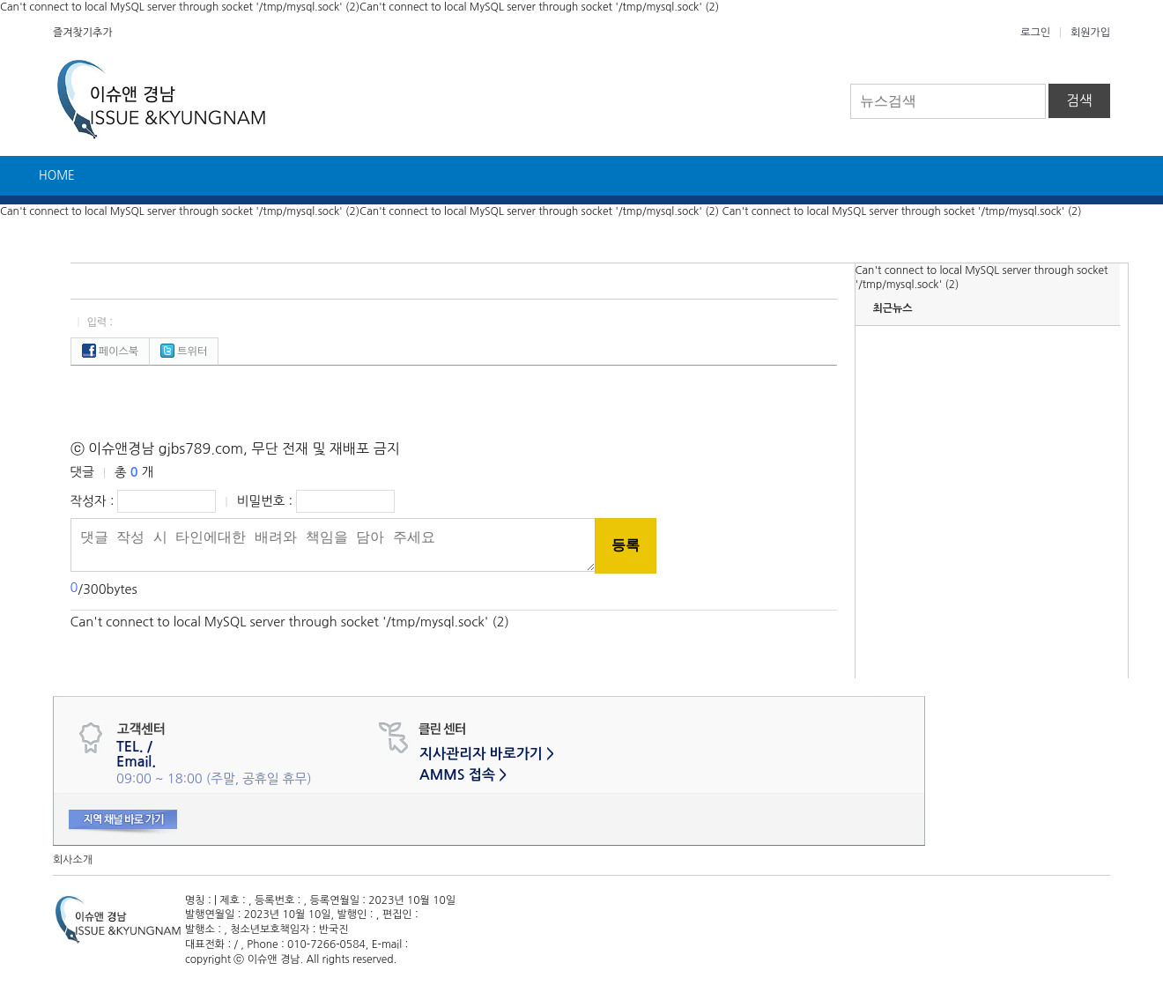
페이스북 (110, 351)
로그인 (1035, 32)
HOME (57, 175)
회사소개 (73, 860)
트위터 (183, 351)
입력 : (99, 322)
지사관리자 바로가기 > (486, 753)
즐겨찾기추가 (83, 32)
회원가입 (1090, 32)
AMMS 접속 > (463, 774)
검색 (1079, 100)
